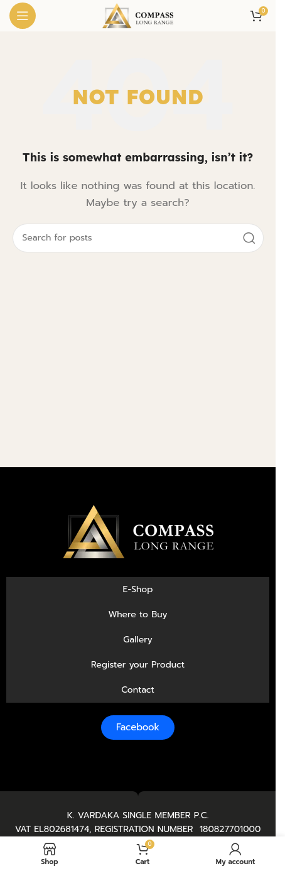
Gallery (138, 639)
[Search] (138, 238)
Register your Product (138, 664)
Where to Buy (138, 614)
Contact (137, 689)
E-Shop (138, 589)
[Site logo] (137, 15)
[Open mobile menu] (22, 15)
